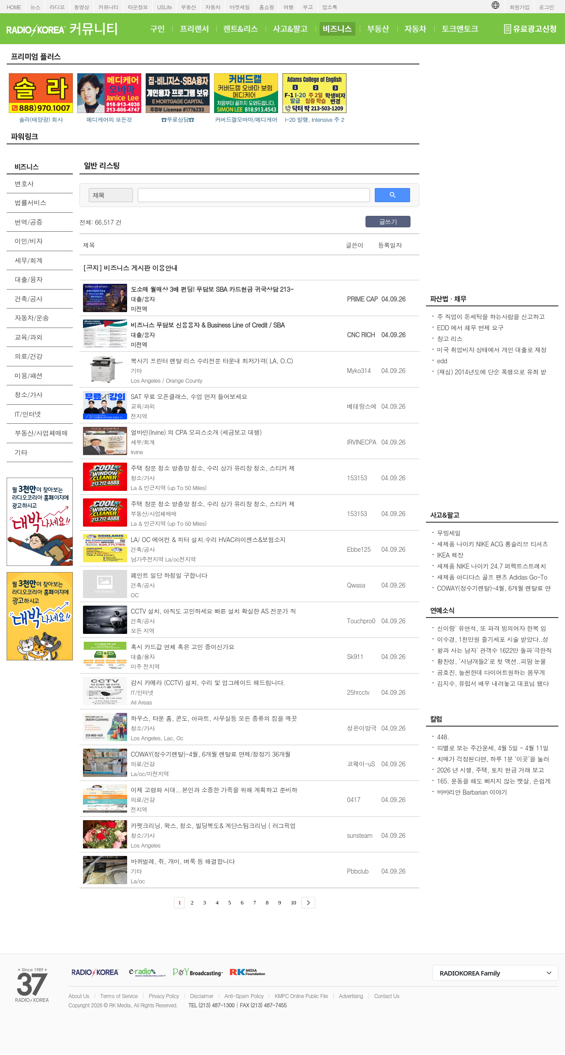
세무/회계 (28, 260)
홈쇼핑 (266, 7)
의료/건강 (28, 356)
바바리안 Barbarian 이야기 (472, 791)
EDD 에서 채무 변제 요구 (470, 327)
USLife (164, 7)
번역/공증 (28, 221)
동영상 (81, 7)
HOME (14, 7)
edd (442, 360)
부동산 (188, 7)
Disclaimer (201, 995)
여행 (288, 7)
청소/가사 (28, 394)
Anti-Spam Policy (244, 995)
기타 (21, 452)
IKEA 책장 (450, 554)
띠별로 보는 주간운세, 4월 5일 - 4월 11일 (493, 747)
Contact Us (386, 995)
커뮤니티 (108, 7)
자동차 (212, 7)
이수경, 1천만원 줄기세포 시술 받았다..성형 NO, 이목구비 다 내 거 (492, 643)
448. (443, 736)
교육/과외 (28, 337)
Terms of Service (119, 995)
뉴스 (35, 7)
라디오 (56, 7)
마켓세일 (240, 7)
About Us (78, 995)
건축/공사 (28, 298)
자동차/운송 (32, 317)
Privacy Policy (164, 995)
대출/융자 (28, 279)
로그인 (546, 7)
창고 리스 (450, 338)
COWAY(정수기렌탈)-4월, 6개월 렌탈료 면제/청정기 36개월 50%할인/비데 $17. (494, 592)
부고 (308, 7)
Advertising (351, 995)
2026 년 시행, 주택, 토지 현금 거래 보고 (490, 769)
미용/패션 (28, 375)
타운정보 (138, 7)
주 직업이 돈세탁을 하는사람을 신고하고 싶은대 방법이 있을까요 (491, 321)
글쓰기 (388, 221)
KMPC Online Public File (301, 995)
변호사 (24, 183)
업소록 (329, 7)
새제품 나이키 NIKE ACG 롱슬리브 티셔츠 (492, 543)
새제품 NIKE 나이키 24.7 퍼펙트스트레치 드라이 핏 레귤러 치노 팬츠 (491, 570)
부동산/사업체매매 (41, 432)
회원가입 (519, 7)
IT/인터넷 (28, 413)
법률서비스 (30, 202)
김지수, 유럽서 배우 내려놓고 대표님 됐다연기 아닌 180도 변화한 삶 (493, 688)
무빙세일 (449, 532)
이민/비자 (28, 240)
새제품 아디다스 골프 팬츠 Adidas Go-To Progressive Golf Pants (492, 581)
